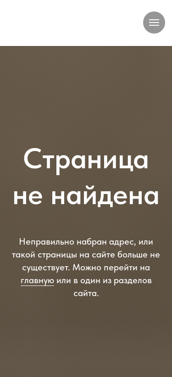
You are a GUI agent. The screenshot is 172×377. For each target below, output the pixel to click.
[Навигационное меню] (154, 22)
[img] (71, 23)
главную (37, 280)
